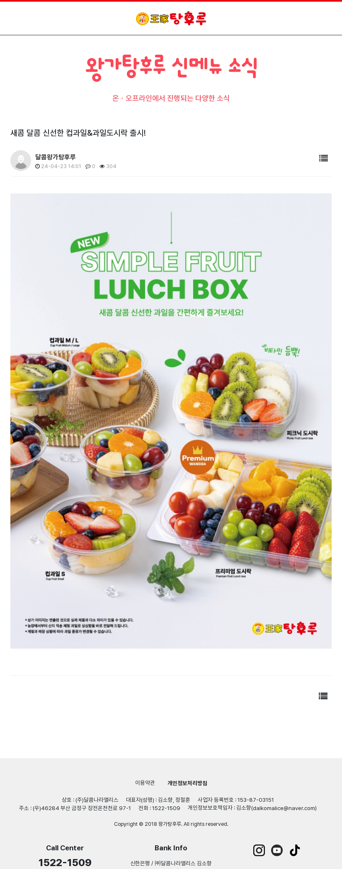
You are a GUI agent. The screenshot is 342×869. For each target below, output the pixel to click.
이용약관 (145, 782)
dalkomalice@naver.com (284, 808)
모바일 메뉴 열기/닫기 (325, 18)
